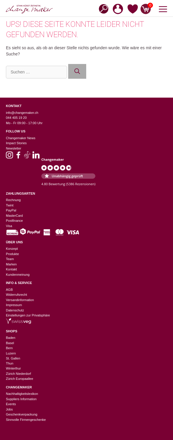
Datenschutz (15, 310)
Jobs (9, 409)
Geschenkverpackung (21, 414)
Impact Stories (16, 143)
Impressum (14, 305)
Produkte (12, 254)
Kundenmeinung (18, 274)
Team (10, 259)
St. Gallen (13, 358)
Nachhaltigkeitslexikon (22, 393)
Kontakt (11, 269)
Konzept (12, 248)
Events (11, 404)
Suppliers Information (21, 399)
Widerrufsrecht (16, 294)
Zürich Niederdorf (18, 373)
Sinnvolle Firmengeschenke (26, 419)
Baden (10, 337)
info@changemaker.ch (22, 112)
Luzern (11, 353)
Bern (9, 348)
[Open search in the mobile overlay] (102, 8)
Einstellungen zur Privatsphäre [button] (28, 315)
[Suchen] (77, 71)
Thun (9, 363)
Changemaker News (20, 138)
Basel (10, 343)
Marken (11, 264)
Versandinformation (20, 300)
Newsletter (13, 148)
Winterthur (13, 368)
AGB (9, 289)
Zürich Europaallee (19, 378)
